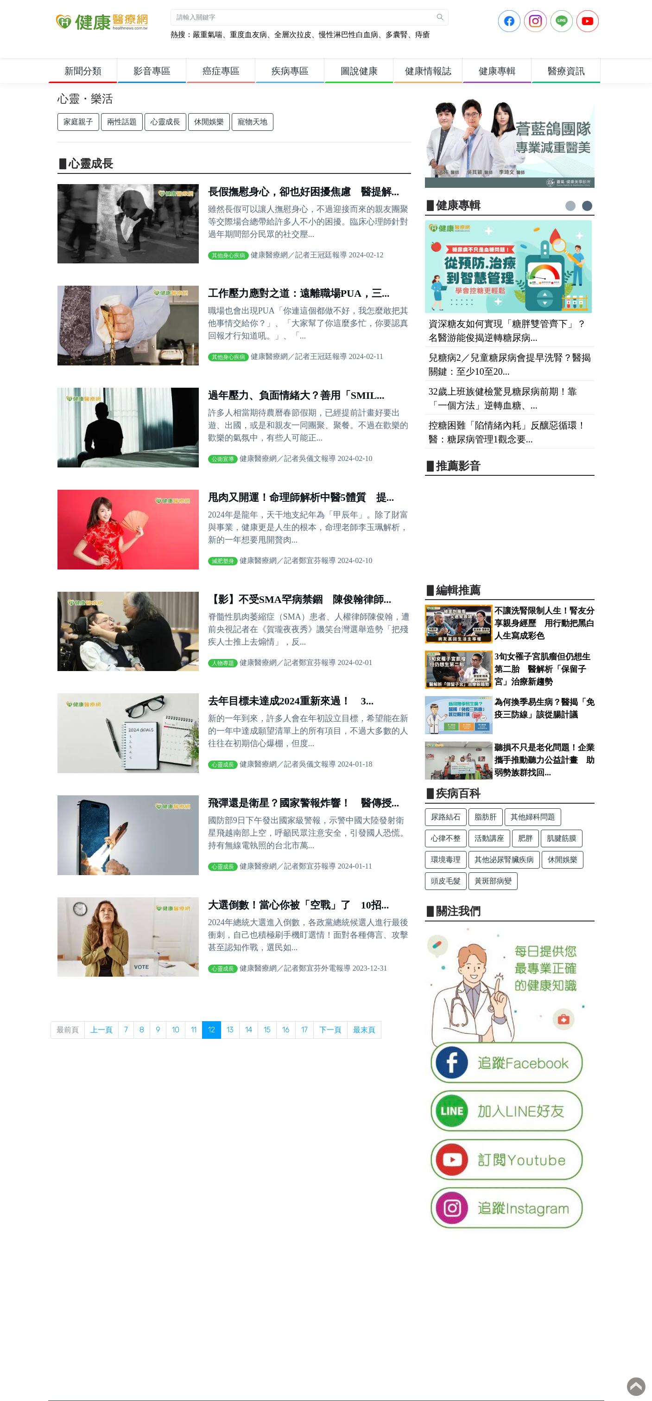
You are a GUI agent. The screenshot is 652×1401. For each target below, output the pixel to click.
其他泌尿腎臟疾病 (504, 859)
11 (193, 1029)
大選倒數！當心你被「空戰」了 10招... (298, 905)
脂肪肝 (486, 816)
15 (267, 1029)
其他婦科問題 (533, 816)
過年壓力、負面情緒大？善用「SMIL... (296, 395)
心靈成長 (165, 121)
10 (175, 1029)
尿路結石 (446, 816)
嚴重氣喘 (207, 34)
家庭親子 (78, 121)
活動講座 (489, 838)
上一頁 (101, 1029)
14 (248, 1029)
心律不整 (446, 838)
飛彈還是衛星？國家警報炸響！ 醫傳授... (303, 803)
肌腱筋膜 (561, 838)
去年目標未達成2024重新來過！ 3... (291, 701)
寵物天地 (252, 121)
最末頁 (364, 1029)
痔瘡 (422, 34)
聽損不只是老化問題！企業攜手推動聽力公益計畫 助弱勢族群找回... (544, 760)
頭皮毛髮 (446, 880)
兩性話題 (122, 121)
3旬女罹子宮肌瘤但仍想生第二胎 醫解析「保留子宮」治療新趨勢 (542, 669)
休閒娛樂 (209, 121)
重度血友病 (248, 34)
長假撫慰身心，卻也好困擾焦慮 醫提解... (303, 192)
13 (230, 1029)
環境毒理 (446, 859)
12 (211, 1029)
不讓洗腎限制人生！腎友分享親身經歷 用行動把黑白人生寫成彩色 (544, 623)
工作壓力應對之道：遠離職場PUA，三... (299, 293)
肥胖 (525, 838)
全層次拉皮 (292, 34)
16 (286, 1029)
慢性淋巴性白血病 (348, 34)
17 (304, 1029)
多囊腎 (397, 34)
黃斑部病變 (493, 880)
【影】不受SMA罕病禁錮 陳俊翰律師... (299, 599)
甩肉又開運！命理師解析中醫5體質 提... (301, 497)
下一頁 (330, 1029)
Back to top (636, 1386)
